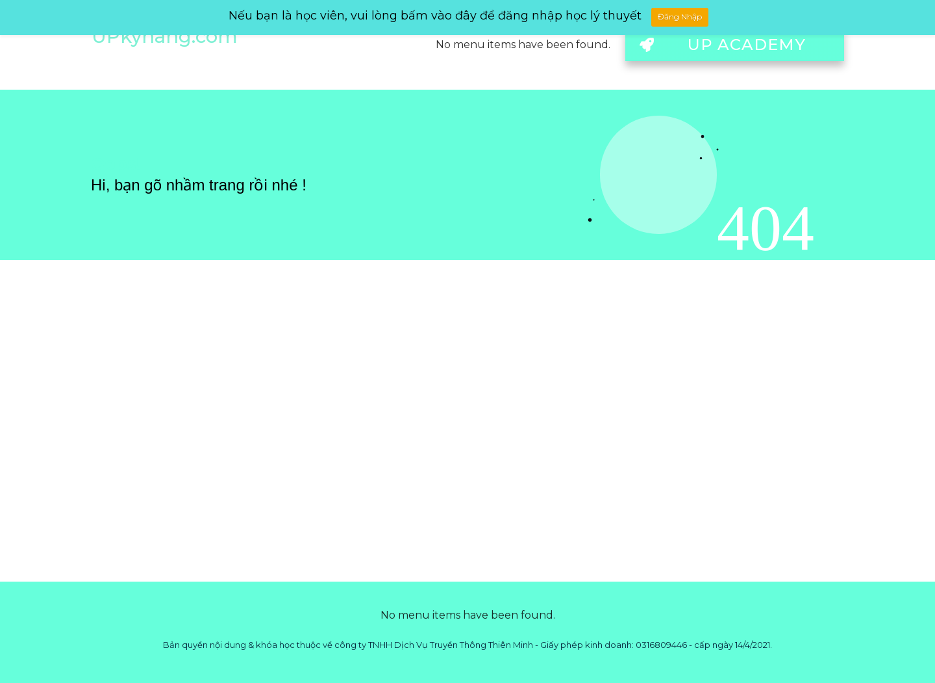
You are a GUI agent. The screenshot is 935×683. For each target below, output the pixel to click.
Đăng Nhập (680, 16)
